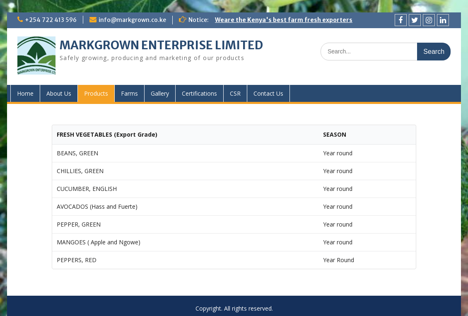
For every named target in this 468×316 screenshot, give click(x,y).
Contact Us (268, 93)
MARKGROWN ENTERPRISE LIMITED (161, 45)
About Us (58, 93)
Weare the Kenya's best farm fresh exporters (283, 20)
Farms (129, 93)
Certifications (199, 93)
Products (96, 93)
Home (25, 93)
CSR (235, 93)
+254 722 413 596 (51, 20)
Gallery (160, 93)
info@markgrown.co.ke (132, 20)
